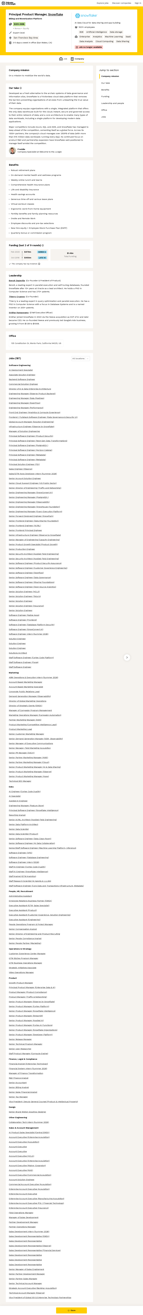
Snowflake (55, 14)
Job (63, 59)
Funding (105, 96)
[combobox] (72, 358)
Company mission (109, 76)
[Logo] (9, 3)
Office (104, 110)
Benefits (105, 90)
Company (77, 59)
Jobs (103, 117)
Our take (105, 83)
